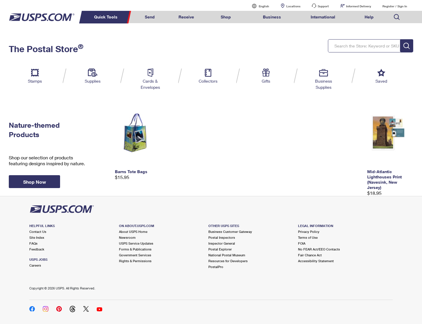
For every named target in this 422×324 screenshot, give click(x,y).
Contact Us (37, 231)
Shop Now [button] (34, 182)
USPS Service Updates (136, 243)
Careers (35, 265)
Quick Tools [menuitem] (106, 16)
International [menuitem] (323, 16)
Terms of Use (308, 237)
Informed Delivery (358, 6)
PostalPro (215, 267)
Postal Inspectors (221, 237)
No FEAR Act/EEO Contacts (319, 249)
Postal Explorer (220, 249)
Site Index (36, 237)
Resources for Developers (228, 261)
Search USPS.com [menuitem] (396, 17)
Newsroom (127, 237)
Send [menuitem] (150, 16)
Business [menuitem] (272, 16)
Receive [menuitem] (186, 16)
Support (323, 6)
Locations (293, 6)
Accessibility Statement (316, 261)
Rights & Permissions (135, 261)
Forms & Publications (135, 249)
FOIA (301, 243)
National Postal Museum (226, 255)
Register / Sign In (394, 6)
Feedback (36, 249)
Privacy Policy (308, 231)
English (258, 6)
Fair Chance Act (310, 255)
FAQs (33, 243)
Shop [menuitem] (226, 16)
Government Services (135, 255)
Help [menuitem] (369, 16)
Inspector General (221, 243)
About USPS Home (133, 231)
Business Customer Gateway (230, 231)
